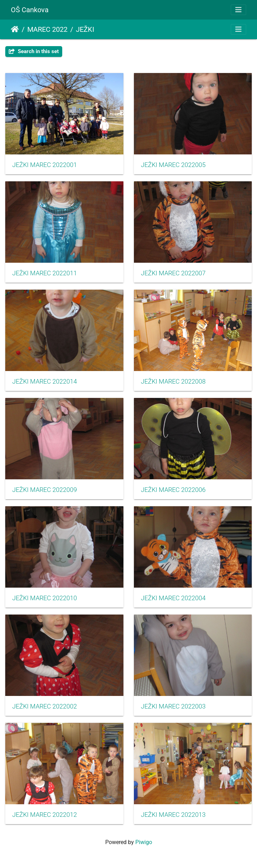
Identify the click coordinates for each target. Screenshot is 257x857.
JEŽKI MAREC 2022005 (173, 164)
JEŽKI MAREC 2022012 (44, 814)
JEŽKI (85, 29)
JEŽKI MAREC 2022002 (44, 706)
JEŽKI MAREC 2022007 (173, 273)
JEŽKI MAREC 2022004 (173, 598)
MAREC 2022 (47, 29)
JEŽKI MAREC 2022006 (173, 489)
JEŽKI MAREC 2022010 (44, 598)
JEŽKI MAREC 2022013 (173, 814)
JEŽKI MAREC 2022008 (173, 381)
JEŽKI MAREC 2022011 (44, 273)
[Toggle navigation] (238, 10)
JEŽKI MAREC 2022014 (44, 381)
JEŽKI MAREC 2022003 (173, 706)
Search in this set (34, 51)
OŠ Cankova (30, 10)
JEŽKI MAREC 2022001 (44, 164)
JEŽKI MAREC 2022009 (44, 489)
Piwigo (143, 842)
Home (15, 29)
